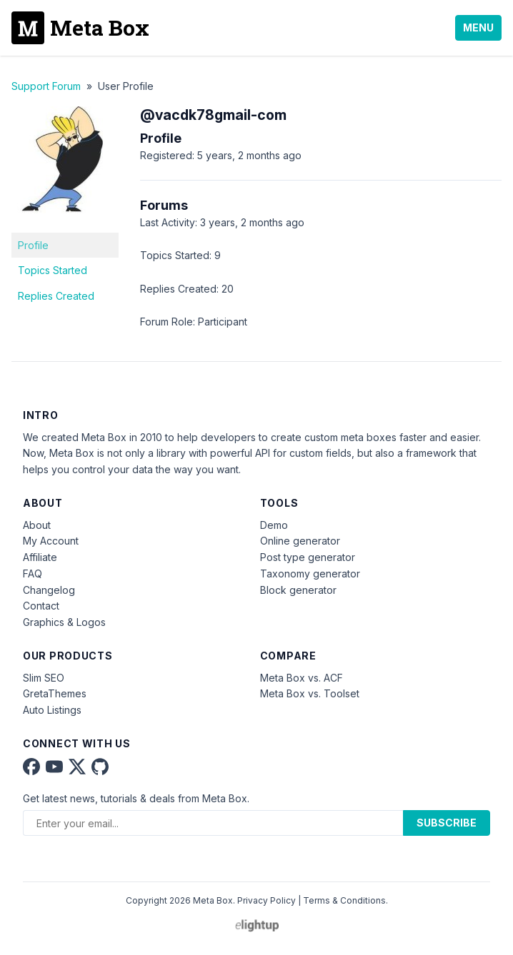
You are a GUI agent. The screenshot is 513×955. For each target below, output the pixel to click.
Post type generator (307, 557)
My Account (51, 541)
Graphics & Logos (64, 622)
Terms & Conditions (344, 900)
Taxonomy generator (310, 573)
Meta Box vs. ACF (301, 678)
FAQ (32, 573)
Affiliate (40, 557)
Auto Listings (52, 710)
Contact (41, 606)
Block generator (298, 590)
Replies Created (56, 296)
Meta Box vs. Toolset (309, 693)
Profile (33, 245)
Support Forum (46, 86)
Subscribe (447, 823)
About (37, 525)
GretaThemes (54, 693)
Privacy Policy (266, 900)
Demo (274, 525)
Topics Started (52, 270)
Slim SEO (43, 678)
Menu (478, 27)
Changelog (49, 590)
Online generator (300, 541)
